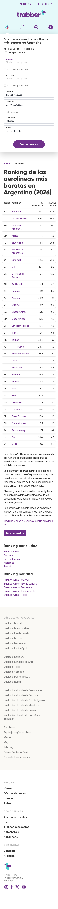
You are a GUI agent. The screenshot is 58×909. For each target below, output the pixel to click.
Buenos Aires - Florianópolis (19, 591)
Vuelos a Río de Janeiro (17, 633)
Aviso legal (9, 880)
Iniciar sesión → (46, 4)
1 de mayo (9, 747)
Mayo (7, 742)
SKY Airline (17, 242)
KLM (14, 395)
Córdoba (8, 555)
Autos (7, 803)
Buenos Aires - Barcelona (18, 587)
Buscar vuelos (29, 144)
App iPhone (11, 836)
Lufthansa (17, 409)
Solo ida (30, 49)
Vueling (16, 305)
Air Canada (17, 284)
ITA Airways (18, 346)
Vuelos (8, 788)
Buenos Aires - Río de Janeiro (20, 583)
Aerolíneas (10, 727)
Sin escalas (12, 112)
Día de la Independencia (17, 757)
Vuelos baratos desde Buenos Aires (24, 690)
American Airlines (20, 353)
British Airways (19, 430)
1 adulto (10, 120)
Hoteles (8, 798)
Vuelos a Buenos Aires (16, 628)
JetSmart (16, 260)
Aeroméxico (18, 402)
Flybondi (16, 211)
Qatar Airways (19, 423)
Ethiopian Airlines (20, 325)
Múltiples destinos (17, 52)
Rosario (8, 566)
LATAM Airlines (19, 218)
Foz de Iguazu (12, 559)
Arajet (15, 235)
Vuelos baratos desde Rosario (20, 710)
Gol (13, 266)
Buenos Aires (11, 551)
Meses (7, 737)
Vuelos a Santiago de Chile (19, 661)
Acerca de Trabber (15, 817)
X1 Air (14, 444)
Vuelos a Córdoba (14, 671)
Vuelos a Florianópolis (16, 648)
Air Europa (17, 367)
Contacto (9, 850)
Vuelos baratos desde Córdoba (21, 695)
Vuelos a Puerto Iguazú (17, 676)
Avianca (16, 298)
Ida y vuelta (13, 49)
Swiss (15, 437)
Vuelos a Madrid (13, 623)
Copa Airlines (18, 318)
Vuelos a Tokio (12, 666)
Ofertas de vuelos (15, 793)
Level (14, 360)
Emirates (16, 374)
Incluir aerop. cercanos (17, 69)
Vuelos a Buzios (13, 638)
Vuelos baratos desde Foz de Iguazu (24, 700)
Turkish (15, 339)
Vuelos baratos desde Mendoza (21, 705)
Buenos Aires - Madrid (16, 579)
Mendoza (9, 562)
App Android (11, 831)
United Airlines (19, 312)
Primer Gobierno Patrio (16, 752)
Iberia (15, 332)
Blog (6, 822)
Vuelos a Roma (12, 681)
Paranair (16, 291)
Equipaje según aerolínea (17, 732)
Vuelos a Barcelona (15, 643)
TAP (14, 388)
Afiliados (9, 855)
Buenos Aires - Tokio (15, 594)
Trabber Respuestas (16, 827)
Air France (17, 381)
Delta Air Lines (19, 416)
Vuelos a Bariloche (14, 656)
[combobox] (29, 61)
